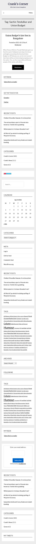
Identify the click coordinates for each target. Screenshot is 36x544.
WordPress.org (8, 264)
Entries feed (7, 256)
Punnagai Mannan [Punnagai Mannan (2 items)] (21, 338)
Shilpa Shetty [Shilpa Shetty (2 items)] (13, 342)
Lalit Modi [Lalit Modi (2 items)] (29, 328)
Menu (31, 13)
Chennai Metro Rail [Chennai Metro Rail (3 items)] (18, 321)
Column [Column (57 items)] (7, 323)
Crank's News (8, 160)
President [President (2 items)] (6, 338)
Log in (6, 251)
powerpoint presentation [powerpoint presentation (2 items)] (26, 335)
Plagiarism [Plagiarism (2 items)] (17, 335)
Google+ (6, 98)
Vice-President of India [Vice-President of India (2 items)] (14, 349)
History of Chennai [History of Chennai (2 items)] (23, 324)
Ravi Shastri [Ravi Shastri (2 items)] (17, 340)
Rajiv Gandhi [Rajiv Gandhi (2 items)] (11, 340)
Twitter (6, 102)
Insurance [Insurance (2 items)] (16, 328)
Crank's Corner (18, 4)
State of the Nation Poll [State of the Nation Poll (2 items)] (22, 342)
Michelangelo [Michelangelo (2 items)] (20, 333)
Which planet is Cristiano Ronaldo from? (16, 129)
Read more (18, 67)
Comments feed (8, 260)
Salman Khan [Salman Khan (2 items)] (7, 342)
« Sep (5, 224)
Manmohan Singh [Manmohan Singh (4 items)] (11, 333)
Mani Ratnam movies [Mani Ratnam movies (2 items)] (20, 331)
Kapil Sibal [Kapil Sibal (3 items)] (23, 328)
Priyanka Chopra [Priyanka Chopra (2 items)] (13, 338)
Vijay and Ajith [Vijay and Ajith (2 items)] (23, 349)
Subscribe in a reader (10, 82)
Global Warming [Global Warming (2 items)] (14, 324)
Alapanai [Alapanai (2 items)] (26, 316)
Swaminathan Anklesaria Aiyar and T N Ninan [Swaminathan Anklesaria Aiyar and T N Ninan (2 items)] (17, 345)
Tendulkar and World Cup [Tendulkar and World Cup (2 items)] (20, 347)
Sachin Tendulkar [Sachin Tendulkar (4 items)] (25, 340)
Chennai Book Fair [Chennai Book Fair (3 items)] (8, 321)
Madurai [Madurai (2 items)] (13, 331)
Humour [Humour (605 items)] (9, 327)
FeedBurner (22, 464)
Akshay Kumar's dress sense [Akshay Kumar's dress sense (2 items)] (17, 316)
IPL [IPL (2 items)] (20, 328)
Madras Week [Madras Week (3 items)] (7, 331)
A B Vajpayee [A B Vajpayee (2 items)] (7, 316)
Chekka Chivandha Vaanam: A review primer (17, 118)
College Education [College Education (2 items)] (27, 321)
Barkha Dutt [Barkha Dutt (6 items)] (12, 318)
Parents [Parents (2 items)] (13, 335)
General (6, 165)
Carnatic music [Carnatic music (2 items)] (24, 318)
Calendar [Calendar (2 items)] (19, 318)
